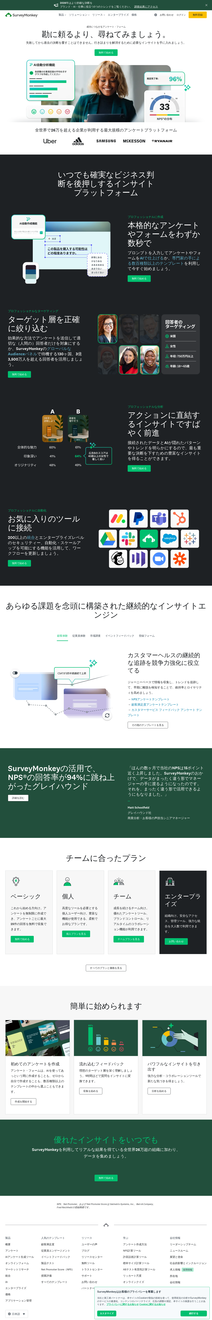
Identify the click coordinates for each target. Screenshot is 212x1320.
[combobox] (16, 1314)
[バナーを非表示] (206, 5)
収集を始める (90, 1091)
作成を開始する (23, 1101)
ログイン (181, 14)
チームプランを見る (129, 939)
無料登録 (198, 14)
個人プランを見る (76, 934)
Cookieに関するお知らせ (152, 1304)
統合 (31, 537)
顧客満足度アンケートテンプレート (155, 704)
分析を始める (159, 1091)
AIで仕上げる (152, 258)
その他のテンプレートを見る (148, 725)
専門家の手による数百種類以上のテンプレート (164, 260)
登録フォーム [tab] (147, 635)
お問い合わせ (167, 14)
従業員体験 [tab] (78, 635)
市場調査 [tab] (95, 635)
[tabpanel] (106, 689)
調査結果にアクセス (146, 6)
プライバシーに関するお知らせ (122, 1304)
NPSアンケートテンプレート (150, 699)
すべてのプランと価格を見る (106, 968)
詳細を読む (18, 798)
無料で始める (106, 52)
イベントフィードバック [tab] (119, 635)
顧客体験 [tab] (62, 635)
